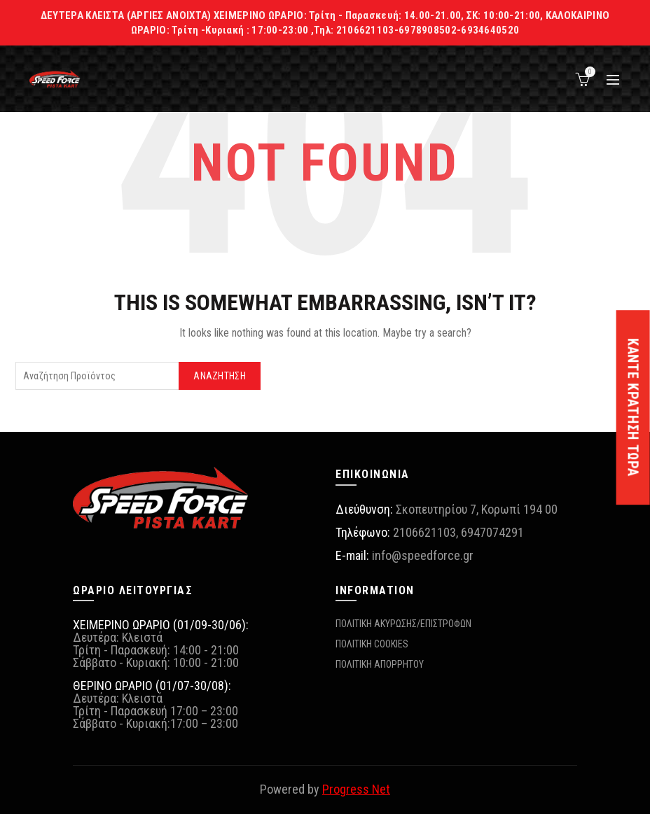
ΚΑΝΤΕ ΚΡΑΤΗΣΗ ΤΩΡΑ (633, 407)
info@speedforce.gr (422, 555)
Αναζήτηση (219, 375)
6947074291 (492, 532)
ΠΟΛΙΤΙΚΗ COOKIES (372, 644)
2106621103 (424, 532)
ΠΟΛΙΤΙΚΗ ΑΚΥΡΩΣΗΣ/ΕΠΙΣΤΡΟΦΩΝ (403, 623)
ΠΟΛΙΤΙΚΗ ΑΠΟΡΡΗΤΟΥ (380, 664)
